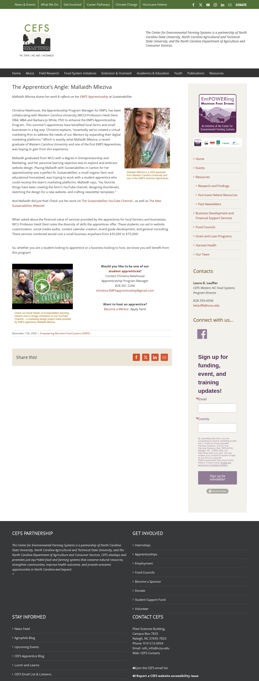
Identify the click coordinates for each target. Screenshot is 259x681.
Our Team (203, 254)
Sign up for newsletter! (217, 477)
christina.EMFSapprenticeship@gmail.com (125, 290)
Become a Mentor (116, 309)
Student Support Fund (150, 600)
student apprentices (124, 271)
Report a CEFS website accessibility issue (165, 676)
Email (202, 399)
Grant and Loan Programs (214, 236)
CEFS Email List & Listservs (33, 674)
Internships (143, 545)
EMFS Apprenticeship (94, 97)
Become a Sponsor (148, 581)
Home (200, 159)
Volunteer (142, 609)
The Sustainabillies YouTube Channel (107, 201)
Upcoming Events (27, 647)
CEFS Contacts (150, 653)
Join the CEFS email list (150, 668)
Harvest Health (206, 245)
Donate (140, 591)
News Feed (22, 629)
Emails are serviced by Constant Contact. (214, 463)
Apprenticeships (146, 554)
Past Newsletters (209, 204)
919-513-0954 (153, 643)
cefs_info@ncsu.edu (155, 648)
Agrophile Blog (25, 638)
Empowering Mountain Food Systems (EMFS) (65, 333)
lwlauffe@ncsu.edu (206, 305)
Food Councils (205, 227)
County (203, 419)
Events (200, 168)
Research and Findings (213, 186)
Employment (144, 563)
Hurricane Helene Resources (217, 195)
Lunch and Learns (27, 665)
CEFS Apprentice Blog (29, 656)
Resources (203, 177)
